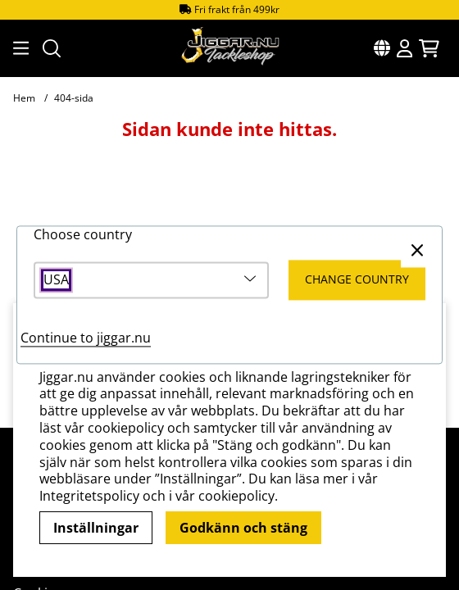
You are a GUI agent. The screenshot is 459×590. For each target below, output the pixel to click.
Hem (24, 98)
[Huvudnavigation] (18, 48)
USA (56, 280)
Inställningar (96, 528)
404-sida (73, 98)
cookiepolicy (236, 496)
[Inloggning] (404, 48)
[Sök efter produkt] (51, 48)
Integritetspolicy (89, 496)
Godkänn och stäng (243, 528)
